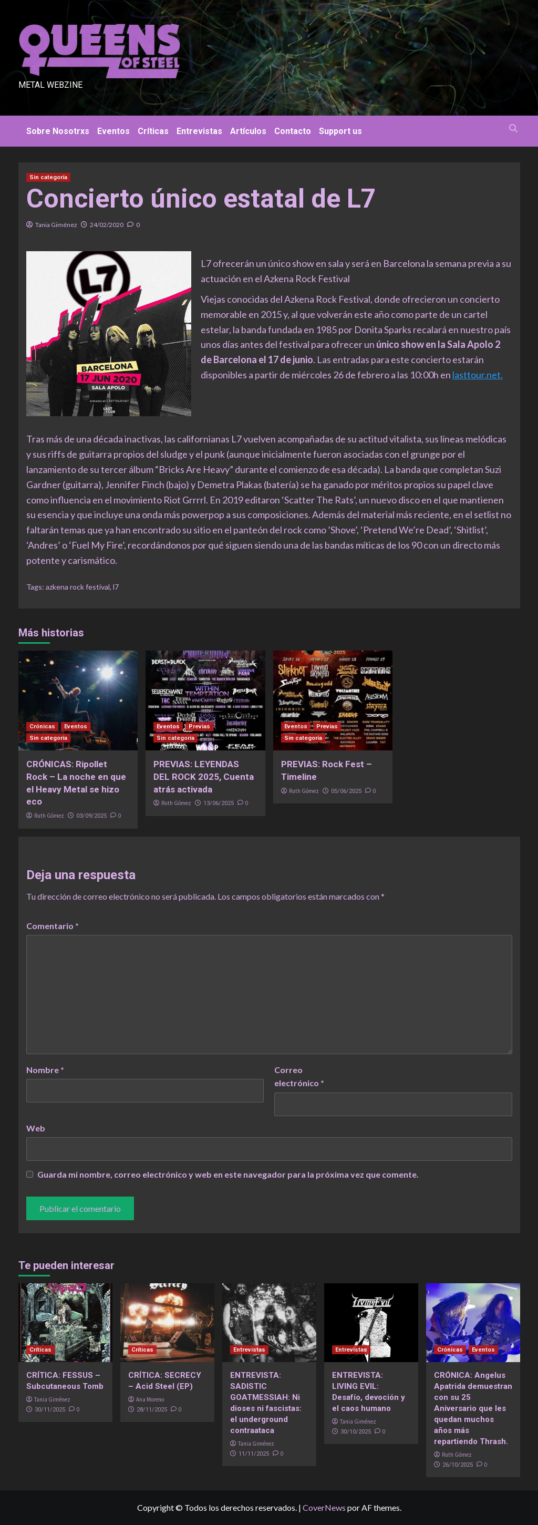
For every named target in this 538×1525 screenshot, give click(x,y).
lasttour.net (476, 374)
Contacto (292, 131)
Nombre (45, 1070)
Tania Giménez (56, 225)
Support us (340, 131)
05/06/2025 (346, 791)
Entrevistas (199, 131)
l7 (116, 586)
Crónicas (42, 726)
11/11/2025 (254, 1453)
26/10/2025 (457, 1464)
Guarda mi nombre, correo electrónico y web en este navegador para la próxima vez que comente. (228, 1174)
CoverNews (324, 1507)
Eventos (113, 131)
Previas (199, 726)
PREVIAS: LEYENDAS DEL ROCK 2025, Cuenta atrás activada (203, 777)
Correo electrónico (299, 1076)
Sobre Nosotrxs (57, 131)
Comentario (52, 926)
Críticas (153, 131)
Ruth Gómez (49, 815)
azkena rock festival (78, 586)
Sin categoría (48, 177)
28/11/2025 (152, 1409)
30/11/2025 (50, 1409)
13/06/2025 (218, 803)
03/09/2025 (91, 815)
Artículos (248, 131)
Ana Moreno (150, 1399)
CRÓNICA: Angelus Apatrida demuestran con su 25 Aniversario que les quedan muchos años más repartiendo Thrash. (473, 1408)
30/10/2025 (355, 1431)
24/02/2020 (106, 225)
